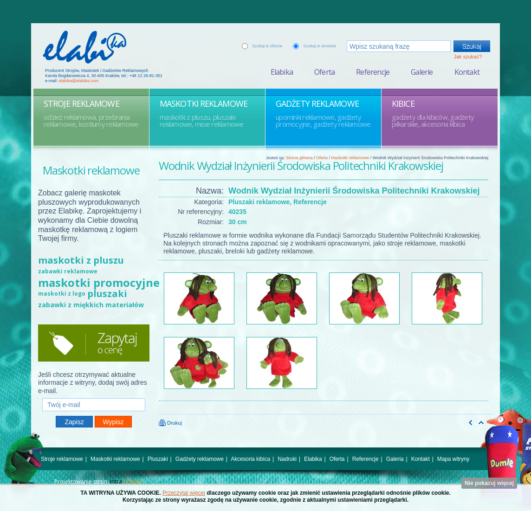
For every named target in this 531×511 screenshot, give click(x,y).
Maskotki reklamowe (350, 157)
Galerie (422, 72)
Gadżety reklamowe (199, 459)
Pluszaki (158, 459)
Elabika (282, 72)
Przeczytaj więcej (183, 493)
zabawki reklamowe (67, 271)
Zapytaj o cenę (93, 343)
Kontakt (466, 72)
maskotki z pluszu (81, 260)
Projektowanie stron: (98, 481)
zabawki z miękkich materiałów (91, 304)
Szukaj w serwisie (319, 46)
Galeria (395, 459)
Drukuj (170, 423)
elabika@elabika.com (79, 80)
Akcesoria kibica (250, 459)
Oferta (324, 72)
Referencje (372, 72)
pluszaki (107, 293)
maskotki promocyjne (99, 282)
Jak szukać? (467, 56)
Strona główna (299, 157)
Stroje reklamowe (62, 459)
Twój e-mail (93, 394)
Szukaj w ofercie (267, 46)
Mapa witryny (453, 459)
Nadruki (287, 459)
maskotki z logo (61, 294)
